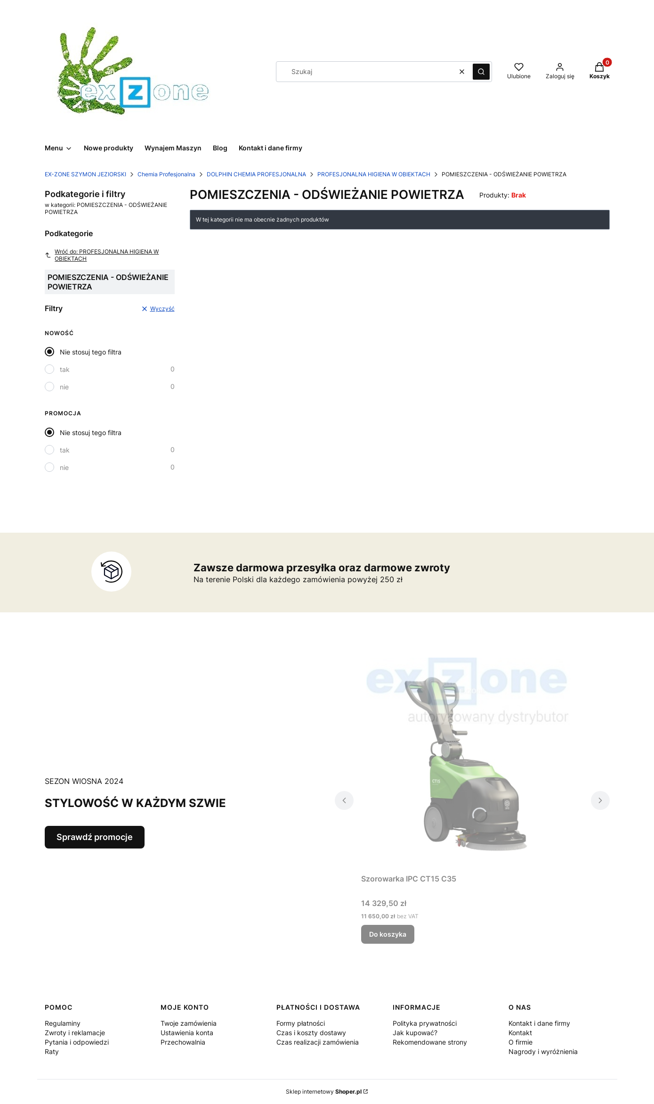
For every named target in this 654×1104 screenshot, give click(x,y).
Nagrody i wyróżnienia (543, 1051)
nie (64, 387)
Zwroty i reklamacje (75, 1033)
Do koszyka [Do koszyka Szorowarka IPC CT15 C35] (387, 934)
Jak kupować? (415, 1033)
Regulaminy (63, 1023)
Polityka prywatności (425, 1023)
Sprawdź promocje (95, 837)
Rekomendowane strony (430, 1042)
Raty (52, 1051)
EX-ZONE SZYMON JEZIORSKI (85, 174)
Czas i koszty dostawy (311, 1033)
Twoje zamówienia (189, 1023)
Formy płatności (300, 1023)
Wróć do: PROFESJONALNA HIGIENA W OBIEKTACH (102, 255)
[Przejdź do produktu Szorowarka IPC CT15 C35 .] (472, 764)
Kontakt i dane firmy (539, 1023)
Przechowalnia (183, 1042)
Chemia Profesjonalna (166, 174)
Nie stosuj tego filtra (90, 352)
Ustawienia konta (187, 1033)
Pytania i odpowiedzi (77, 1042)
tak (65, 369)
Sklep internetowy (324, 1091)
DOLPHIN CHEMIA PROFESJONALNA (256, 174)
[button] (481, 72)
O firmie (521, 1042)
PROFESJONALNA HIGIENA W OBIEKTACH (373, 174)
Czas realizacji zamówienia (317, 1042)
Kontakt (520, 1033)
